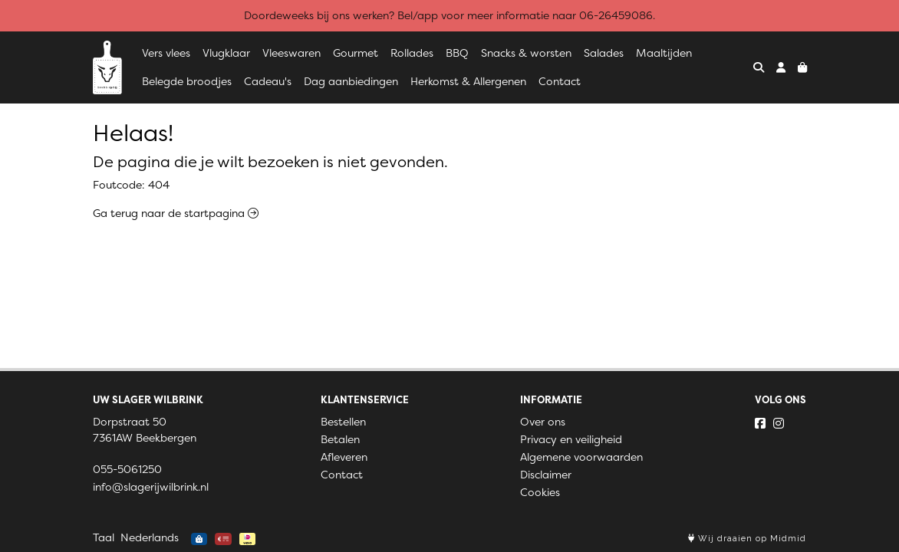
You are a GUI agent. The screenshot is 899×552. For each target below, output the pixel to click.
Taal (103, 537)
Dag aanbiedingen (351, 81)
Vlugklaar (226, 53)
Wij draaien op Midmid (747, 539)
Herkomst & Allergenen (468, 81)
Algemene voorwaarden (581, 457)
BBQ (457, 53)
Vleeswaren (291, 53)
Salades (604, 53)
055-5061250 (127, 469)
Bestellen (343, 422)
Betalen (340, 439)
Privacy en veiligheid (571, 439)
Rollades (411, 53)
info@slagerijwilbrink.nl (151, 487)
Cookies (540, 492)
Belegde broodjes (187, 81)
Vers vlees (166, 53)
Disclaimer (545, 474)
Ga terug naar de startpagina (176, 213)
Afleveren (344, 457)
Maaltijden (664, 53)
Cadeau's (267, 81)
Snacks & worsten (526, 53)
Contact (559, 81)
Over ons (542, 422)
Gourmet (355, 53)
